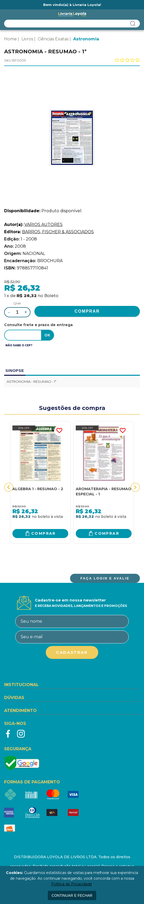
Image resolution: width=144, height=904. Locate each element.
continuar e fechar (72, 895)
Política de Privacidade (71, 884)
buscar (133, 23)
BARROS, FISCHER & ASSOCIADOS (58, 231)
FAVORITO (59, 430)
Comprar (43, 533)
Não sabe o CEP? (18, 345)
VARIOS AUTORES (43, 224)
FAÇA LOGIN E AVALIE (105, 578)
